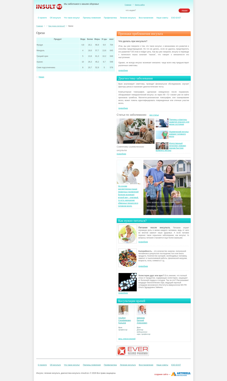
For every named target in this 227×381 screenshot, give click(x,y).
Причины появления (92, 18)
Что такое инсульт (72, 18)
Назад (41, 77)
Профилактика (110, 18)
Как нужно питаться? (56, 26)
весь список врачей (126, 339)
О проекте (42, 18)
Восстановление (146, 18)
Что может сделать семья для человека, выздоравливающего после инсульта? (166, 206)
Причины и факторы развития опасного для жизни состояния (179, 122)
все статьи (154, 115)
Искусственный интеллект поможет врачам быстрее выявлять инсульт (171, 147)
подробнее (123, 70)
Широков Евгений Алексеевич (142, 320)
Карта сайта (140, 5)
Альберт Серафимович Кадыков (124, 320)
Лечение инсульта (128, 18)
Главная (128, 5)
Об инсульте (55, 18)
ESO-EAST (176, 18)
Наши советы (162, 18)
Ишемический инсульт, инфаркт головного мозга (179, 134)
